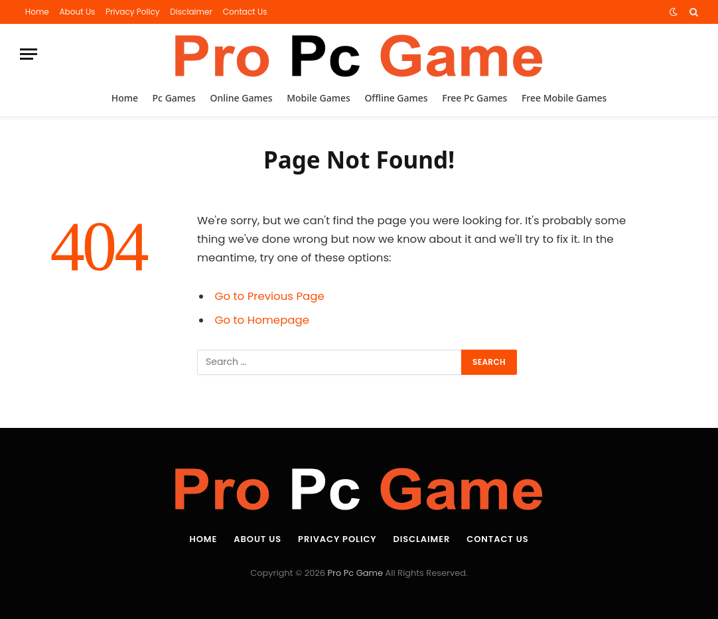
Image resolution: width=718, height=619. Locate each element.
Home (37, 11)
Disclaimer (191, 11)
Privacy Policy (133, 11)
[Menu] (28, 54)
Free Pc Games (474, 98)
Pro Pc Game (355, 573)
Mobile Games (318, 98)
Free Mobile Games (564, 98)
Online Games (241, 98)
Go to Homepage (262, 320)
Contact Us (245, 11)
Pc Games (174, 98)
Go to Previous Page (269, 296)
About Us (77, 11)
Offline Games (395, 98)
